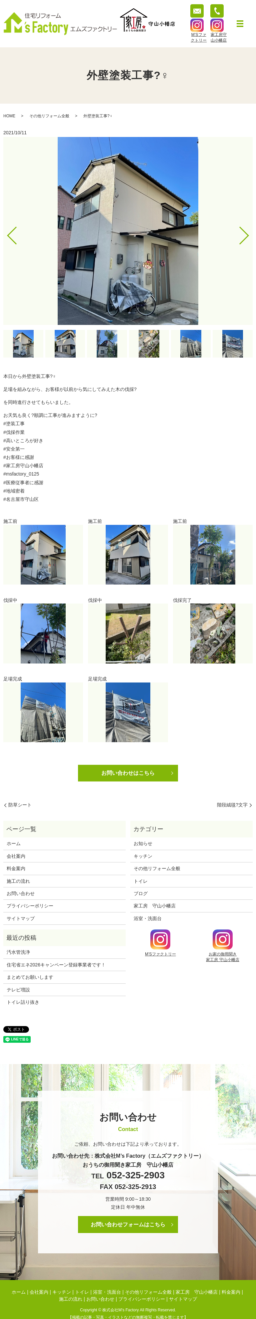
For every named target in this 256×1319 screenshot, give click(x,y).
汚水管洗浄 (18, 952)
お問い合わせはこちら (128, 773)
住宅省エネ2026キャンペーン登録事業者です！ (56, 964)
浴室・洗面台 (148, 918)
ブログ (141, 893)
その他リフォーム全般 (49, 116)
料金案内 (16, 868)
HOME (9, 116)
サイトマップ (21, 918)
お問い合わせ (21, 893)
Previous (6, 233)
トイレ (141, 881)
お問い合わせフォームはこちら (128, 1224)
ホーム (14, 843)
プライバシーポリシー (30, 905)
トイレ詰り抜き (23, 1002)
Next (250, 233)
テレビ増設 (18, 989)
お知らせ (143, 843)
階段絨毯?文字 (232, 804)
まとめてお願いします (30, 977)
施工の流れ (18, 881)
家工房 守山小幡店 (155, 905)
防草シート (20, 804)
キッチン (143, 856)
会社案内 (16, 856)
